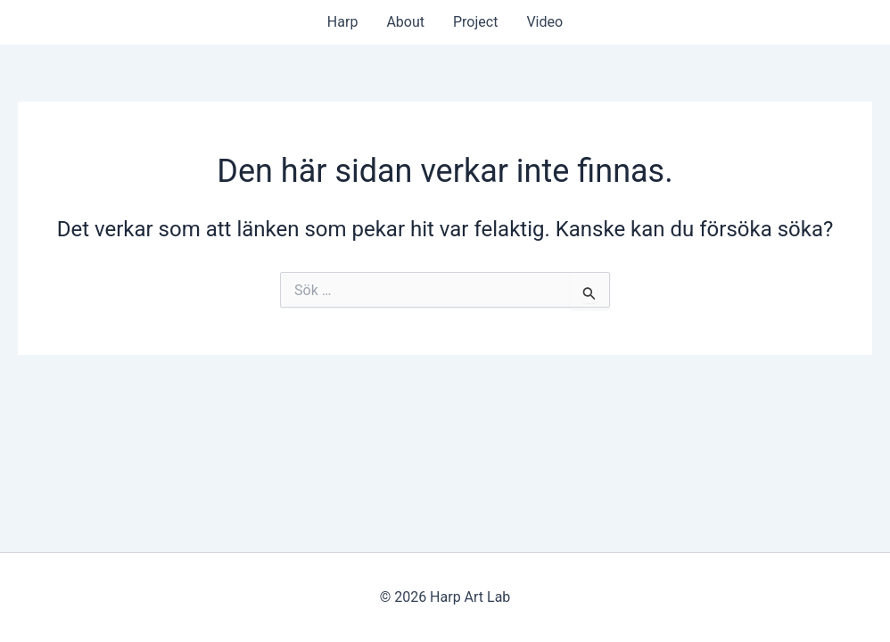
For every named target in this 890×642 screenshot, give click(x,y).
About (405, 21)
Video (544, 21)
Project (475, 21)
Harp (342, 21)
